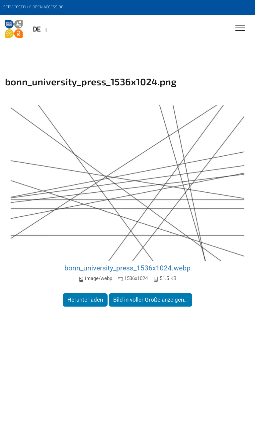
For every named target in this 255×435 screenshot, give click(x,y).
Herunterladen (85, 299)
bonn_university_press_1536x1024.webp (127, 268)
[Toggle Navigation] (240, 28)
